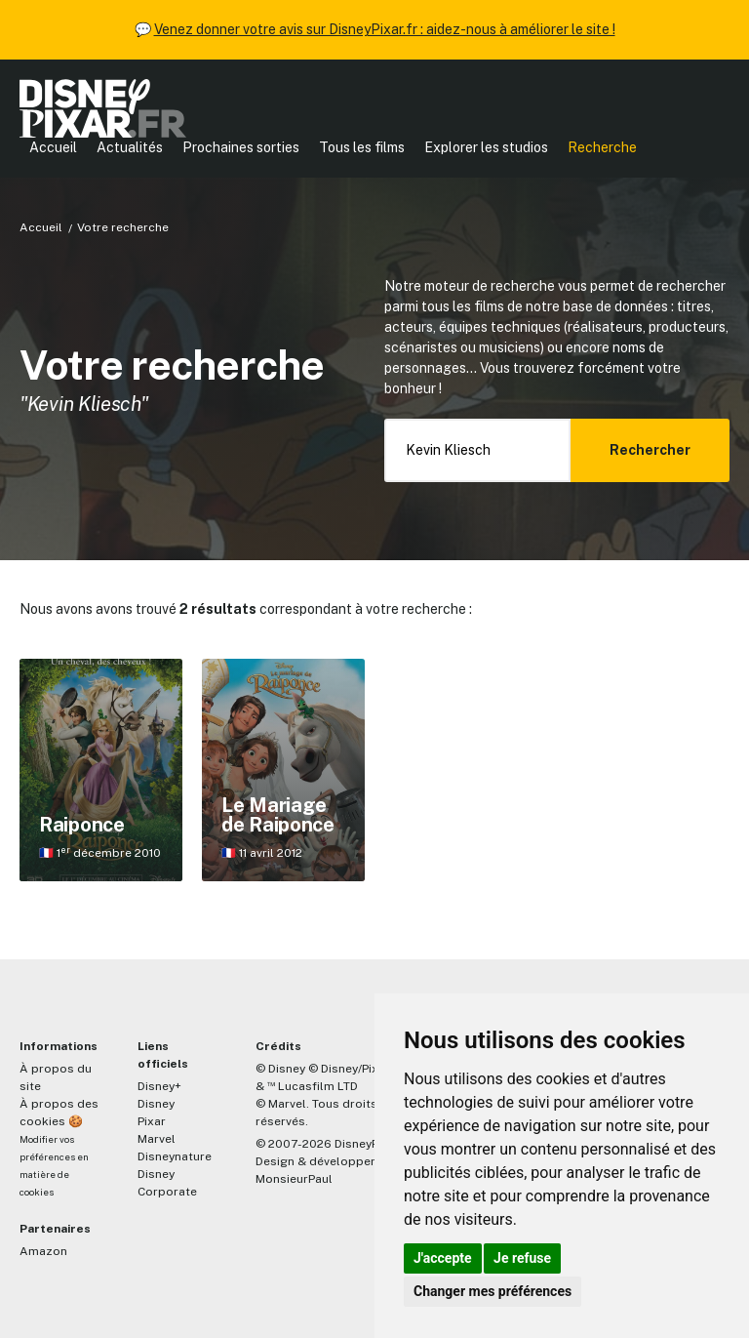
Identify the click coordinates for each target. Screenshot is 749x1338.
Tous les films (362, 147)
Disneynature (175, 1156)
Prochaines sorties (240, 147)
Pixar (152, 1121)
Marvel (157, 1139)
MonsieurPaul (294, 1179)
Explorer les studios (486, 147)
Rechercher (650, 450)
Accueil (53, 147)
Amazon (43, 1251)
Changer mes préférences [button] (493, 1291)
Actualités (130, 147)
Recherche (602, 147)
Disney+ (159, 1086)
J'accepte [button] (443, 1258)
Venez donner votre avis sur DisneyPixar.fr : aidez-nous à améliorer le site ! (384, 29)
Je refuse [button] (522, 1258)
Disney (156, 1104)
